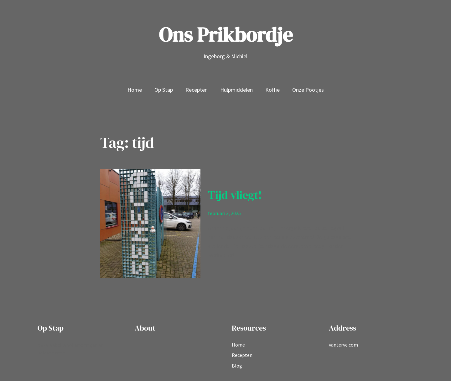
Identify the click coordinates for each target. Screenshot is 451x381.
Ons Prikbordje (226, 34)
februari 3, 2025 (224, 213)
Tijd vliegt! (235, 195)
